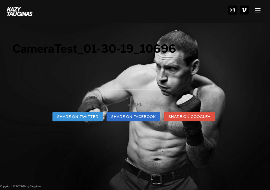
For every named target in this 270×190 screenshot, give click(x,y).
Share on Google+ (189, 116)
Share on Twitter (77, 116)
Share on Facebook (133, 116)
